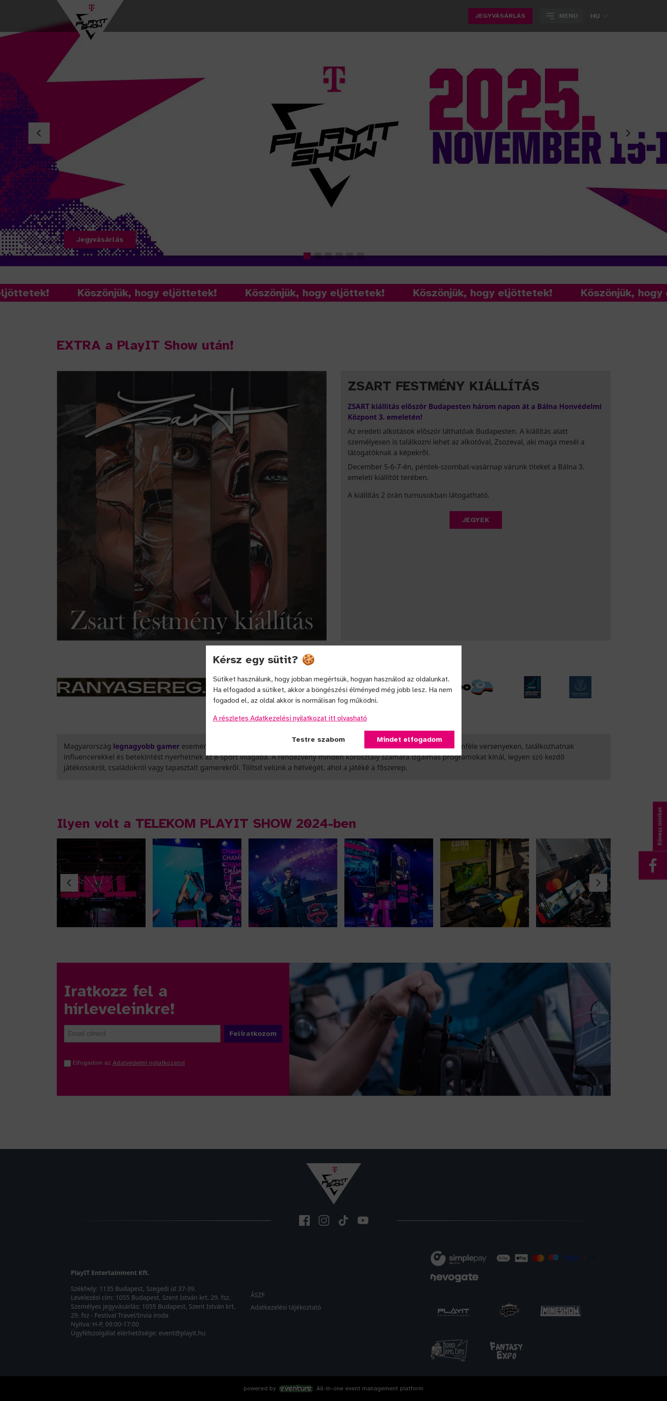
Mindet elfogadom (409, 739)
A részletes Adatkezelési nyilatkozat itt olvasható (290, 718)
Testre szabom (318, 739)
